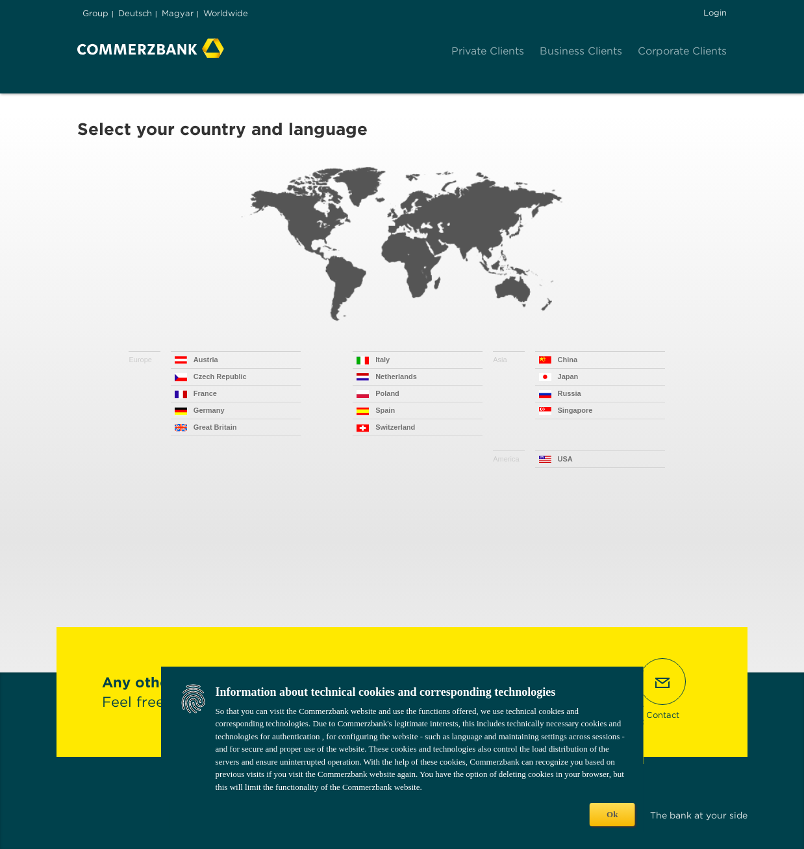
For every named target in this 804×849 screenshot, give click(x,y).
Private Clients (487, 51)
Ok (612, 814)
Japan (568, 376)
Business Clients (581, 51)
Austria (206, 359)
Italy (382, 359)
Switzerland (395, 427)
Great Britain (215, 427)
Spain (385, 410)
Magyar (178, 13)
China (568, 359)
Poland (387, 393)
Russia (569, 393)
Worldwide (225, 13)
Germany (209, 410)
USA (565, 459)
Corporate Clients (682, 51)
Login (715, 13)
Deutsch (135, 13)
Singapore (575, 410)
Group (95, 13)
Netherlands (396, 376)
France (205, 393)
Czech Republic (220, 376)
